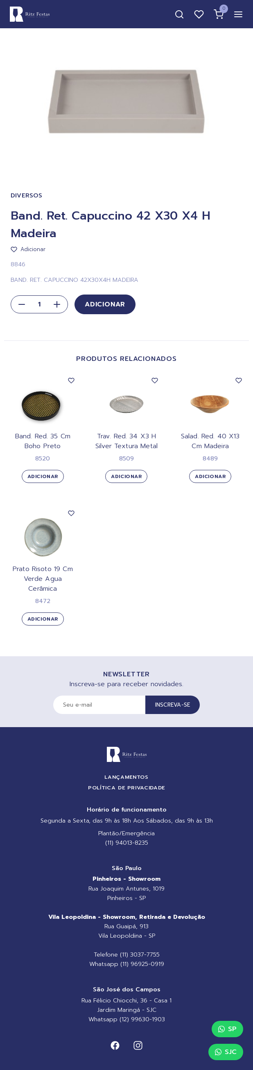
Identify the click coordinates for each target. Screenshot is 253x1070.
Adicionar (105, 304)
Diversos (27, 195)
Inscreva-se (172, 704)
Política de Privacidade (126, 787)
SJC (226, 1052)
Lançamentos (126, 777)
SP (227, 1029)
